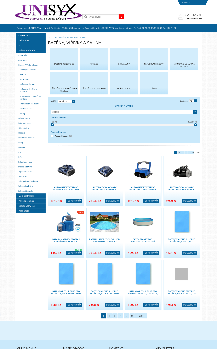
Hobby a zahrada (27, 87)
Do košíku (73, 164)
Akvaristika (22, 92)
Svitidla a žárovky (25, 204)
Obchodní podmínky (25, 319)
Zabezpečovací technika (28, 218)
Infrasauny (24, 116)
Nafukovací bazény (27, 121)
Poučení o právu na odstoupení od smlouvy (34, 331)
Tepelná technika (25, 209)
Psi (19, 189)
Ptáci (20, 194)
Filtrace (23, 111)
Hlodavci (21, 170)
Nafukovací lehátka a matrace (28, 127)
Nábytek (21, 184)
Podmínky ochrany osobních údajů (31, 323)
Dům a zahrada (24, 160)
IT (19, 82)
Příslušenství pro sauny (29, 141)
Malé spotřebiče (26, 233)
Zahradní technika (25, 228)
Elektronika (24, 77)
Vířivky (22, 150)
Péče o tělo (24, 248)
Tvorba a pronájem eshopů (180, 346)
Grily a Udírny (24, 165)
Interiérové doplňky (26, 175)
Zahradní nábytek (25, 223)
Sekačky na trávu (25, 199)
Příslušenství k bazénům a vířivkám (30, 134)
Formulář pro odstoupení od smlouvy (32, 327)
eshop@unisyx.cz (116, 329)
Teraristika (22, 213)
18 (193, 115)
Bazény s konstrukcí (28, 107)
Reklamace (21, 316)
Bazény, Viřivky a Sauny (28, 102)
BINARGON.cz (196, 346)
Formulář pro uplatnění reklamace (31, 335)
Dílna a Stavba (24, 155)
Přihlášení (186, 2)
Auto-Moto (22, 97)
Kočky (20, 179)
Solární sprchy (26, 146)
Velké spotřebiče (26, 238)
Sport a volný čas (27, 243)
